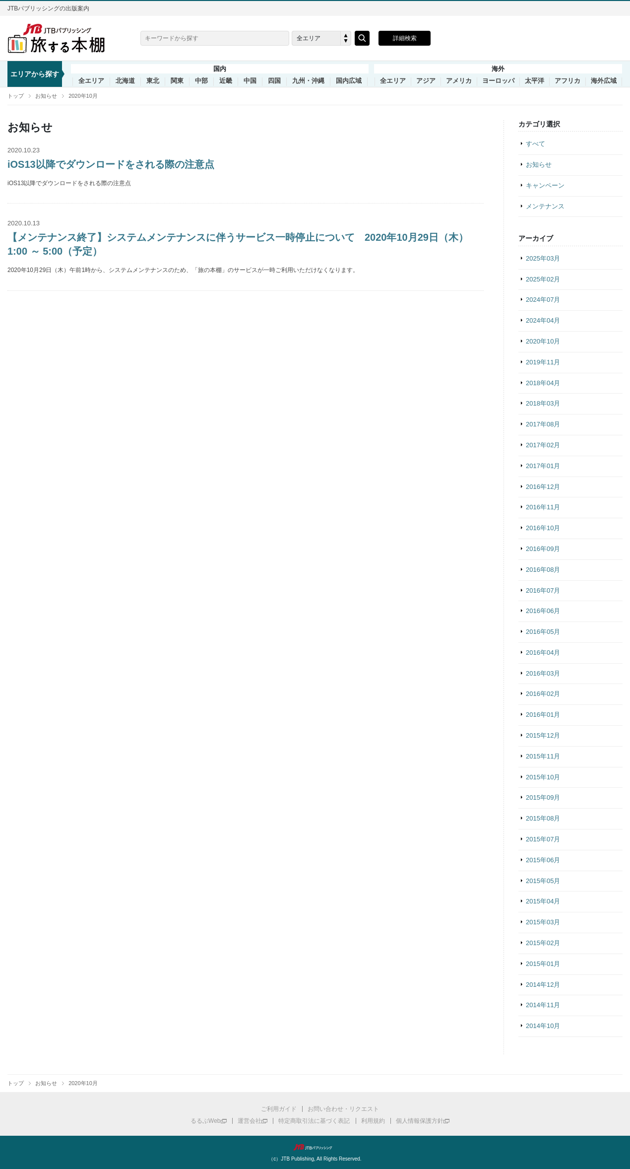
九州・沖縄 (308, 80)
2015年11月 (543, 756)
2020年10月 (83, 96)
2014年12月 (543, 984)
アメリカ (459, 80)
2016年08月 (543, 569)
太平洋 (534, 80)
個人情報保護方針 (419, 1120)
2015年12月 (543, 735)
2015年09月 (543, 797)
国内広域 (349, 80)
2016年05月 (543, 631)
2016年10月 (543, 528)
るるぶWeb (205, 1120)
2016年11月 (543, 507)
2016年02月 (543, 693)
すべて (535, 143)
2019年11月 (543, 362)
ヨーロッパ (498, 80)
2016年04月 (543, 652)
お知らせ (46, 96)
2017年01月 (543, 466)
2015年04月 (543, 901)
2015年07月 (543, 839)
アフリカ (567, 80)
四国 (274, 80)
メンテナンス (545, 206)
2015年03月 (543, 922)
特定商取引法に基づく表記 (314, 1120)
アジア (426, 80)
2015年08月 (543, 818)
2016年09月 (543, 548)
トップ (15, 96)
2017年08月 (543, 424)
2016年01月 (543, 714)
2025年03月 (543, 258)
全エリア (91, 80)
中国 (250, 80)
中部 (201, 80)
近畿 (225, 80)
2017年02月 (543, 445)
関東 (177, 80)
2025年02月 (543, 279)
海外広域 (604, 80)
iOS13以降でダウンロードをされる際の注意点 (110, 164)
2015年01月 (543, 963)
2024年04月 (543, 320)
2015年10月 (543, 777)
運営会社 (249, 1120)
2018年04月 (543, 383)
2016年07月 (543, 590)
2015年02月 (543, 943)
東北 (152, 80)
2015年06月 (543, 860)
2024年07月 (543, 299)
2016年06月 (543, 611)
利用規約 (373, 1120)
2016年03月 (543, 673)
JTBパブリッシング (315, 1147)
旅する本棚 (62, 38)
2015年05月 (543, 881)
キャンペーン (545, 185)
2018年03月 (543, 403)
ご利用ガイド (279, 1108)
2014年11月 (543, 1005)
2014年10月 (543, 1026)
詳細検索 (405, 38)
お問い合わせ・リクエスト (343, 1108)
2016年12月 (543, 486)
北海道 (125, 80)
